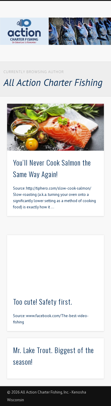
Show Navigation (90, 53)
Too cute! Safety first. (42, 301)
